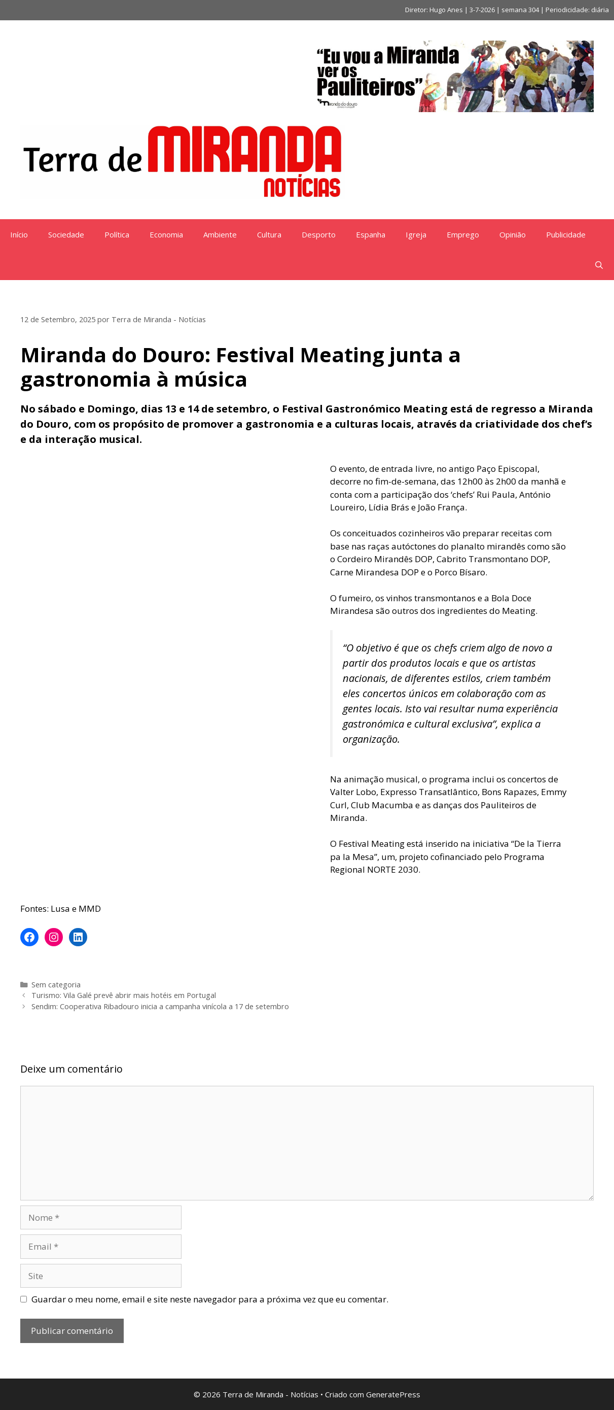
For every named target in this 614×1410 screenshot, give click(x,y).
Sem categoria (56, 984)
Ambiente (220, 234)
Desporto (319, 234)
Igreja (416, 234)
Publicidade (566, 234)
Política (116, 234)
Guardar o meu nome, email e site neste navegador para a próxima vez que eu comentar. (209, 1299)
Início (19, 234)
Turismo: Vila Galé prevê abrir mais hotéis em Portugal (123, 995)
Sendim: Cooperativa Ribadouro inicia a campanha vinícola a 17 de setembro (160, 1006)
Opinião (512, 234)
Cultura (269, 234)
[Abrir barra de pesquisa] (599, 265)
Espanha (370, 234)
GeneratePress (393, 1394)
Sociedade (66, 234)
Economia (166, 234)
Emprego (463, 234)
